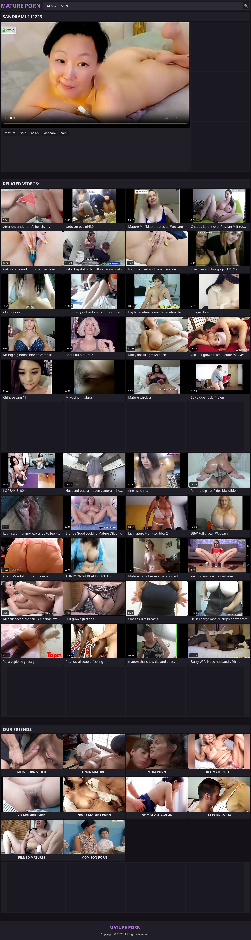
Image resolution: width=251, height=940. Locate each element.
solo (23, 133)
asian (35, 133)
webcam (50, 133)
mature (10, 133)
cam (64, 133)
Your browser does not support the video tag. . (95, 75)
